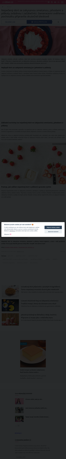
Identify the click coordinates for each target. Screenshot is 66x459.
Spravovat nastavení (53, 231)
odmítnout (12, 230)
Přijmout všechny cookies (53, 227)
